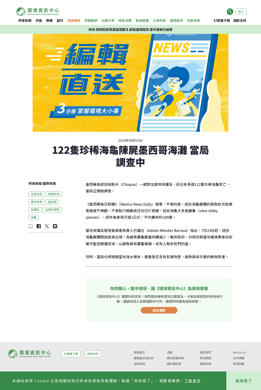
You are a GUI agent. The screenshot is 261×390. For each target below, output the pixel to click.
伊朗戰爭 (90, 20)
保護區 (35, 209)
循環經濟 (176, 20)
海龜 (33, 217)
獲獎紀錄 (205, 364)
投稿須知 (139, 364)
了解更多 (192, 380)
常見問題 (205, 358)
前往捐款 (159, 310)
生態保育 (193, 20)
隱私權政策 (174, 364)
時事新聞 (24, 20)
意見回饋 (238, 364)
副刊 (60, 20)
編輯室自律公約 (144, 358)
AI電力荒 (108, 20)
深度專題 (73, 20)
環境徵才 (139, 352)
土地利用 (159, 20)
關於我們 (205, 352)
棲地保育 (36, 202)
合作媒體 (238, 358)
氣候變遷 (142, 20)
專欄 (49, 20)
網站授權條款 (175, 358)
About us (239, 352)
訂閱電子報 (222, 20)
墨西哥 (52, 202)
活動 (170, 352)
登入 (241, 11)
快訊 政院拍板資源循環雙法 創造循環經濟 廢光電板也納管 (130, 29)
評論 (38, 20)
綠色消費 (125, 20)
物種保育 (54, 194)
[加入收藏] (31, 226)
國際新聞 (49, 183)
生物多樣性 (52, 209)
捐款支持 (239, 20)
